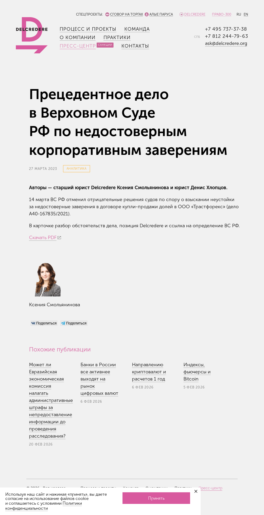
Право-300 (221, 14)
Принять (156, 498)
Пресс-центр (78, 46)
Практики (117, 37)
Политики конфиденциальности (43, 506)
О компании (78, 37)
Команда (137, 29)
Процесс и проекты (88, 29)
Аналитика (77, 168)
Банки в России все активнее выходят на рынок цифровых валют (99, 379)
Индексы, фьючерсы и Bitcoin (197, 372)
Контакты (135, 46)
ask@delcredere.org (226, 43)
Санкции (105, 45)
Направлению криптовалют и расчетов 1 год (149, 372)
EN (246, 14)
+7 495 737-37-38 (226, 29)
